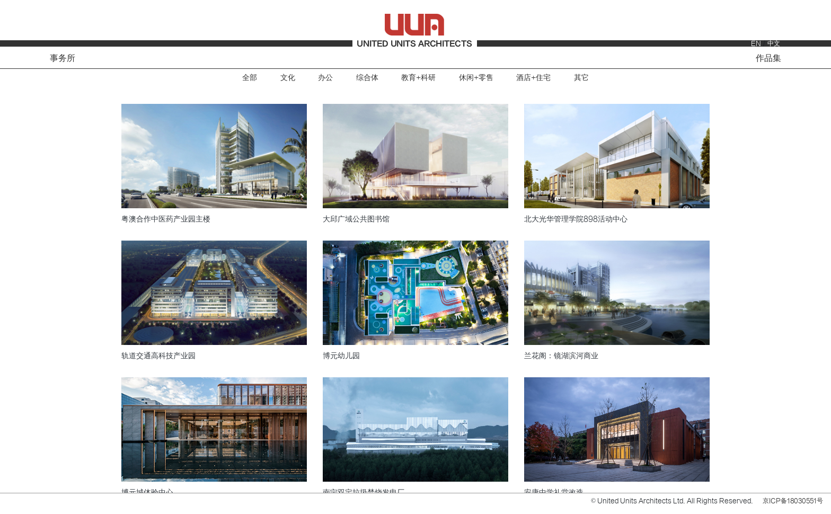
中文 (773, 43)
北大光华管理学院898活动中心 (575, 219)
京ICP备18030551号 (793, 500)
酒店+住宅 (533, 77)
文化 (287, 77)
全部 (249, 77)
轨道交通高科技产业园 (158, 355)
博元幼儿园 (341, 355)
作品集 (768, 58)
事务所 (62, 58)
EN (756, 43)
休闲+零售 (476, 77)
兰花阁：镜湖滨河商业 (561, 355)
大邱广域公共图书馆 (356, 219)
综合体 (367, 77)
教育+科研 (418, 77)
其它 (581, 77)
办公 (325, 77)
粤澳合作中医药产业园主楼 (165, 219)
